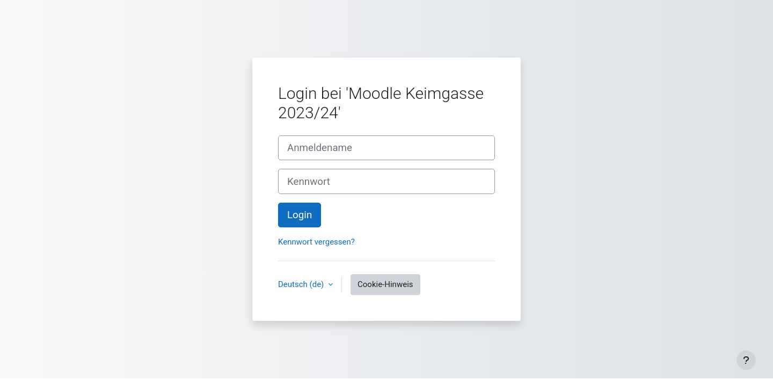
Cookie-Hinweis (385, 284)
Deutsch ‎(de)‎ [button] (302, 284)
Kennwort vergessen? (316, 242)
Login (299, 215)
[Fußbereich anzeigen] (746, 360)
